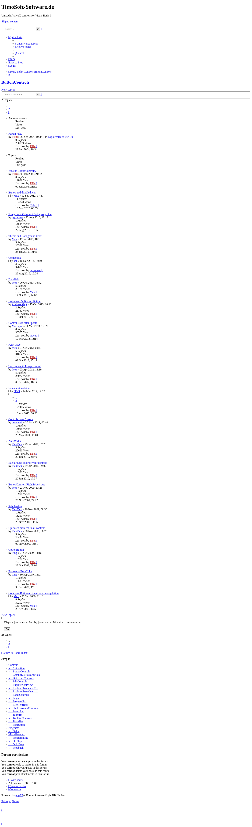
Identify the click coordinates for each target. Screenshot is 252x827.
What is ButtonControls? (22, 170)
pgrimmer (17, 217)
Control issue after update (22, 322)
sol (15, 260)
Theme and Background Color (25, 235)
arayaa (33, 335)
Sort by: (40, 622)
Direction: (67, 622)
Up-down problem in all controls (26, 527)
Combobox (14, 257)
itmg (14, 552)
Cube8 (33, 205)
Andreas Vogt (19, 304)
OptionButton (16, 549)
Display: (16, 622)
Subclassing (15, 506)
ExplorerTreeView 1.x (60, 136)
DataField (13, 279)
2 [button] (9, 109)
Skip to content (9, 21)
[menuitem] (26, 43)
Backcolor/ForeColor (20, 571)
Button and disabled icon (22, 192)
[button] (8, 112)
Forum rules (15, 133)
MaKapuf (17, 326)
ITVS (17, 391)
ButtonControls (15, 82)
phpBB (19, 795)
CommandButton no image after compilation (33, 593)
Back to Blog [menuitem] (15, 62)
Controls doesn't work (20, 419)
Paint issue (14, 344)
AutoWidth (14, 441)
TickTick (17, 444)
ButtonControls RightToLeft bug (26, 484)
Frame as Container (19, 388)
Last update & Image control (24, 366)
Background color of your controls (27, 462)
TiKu (15, 136)
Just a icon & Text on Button (24, 301)
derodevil (17, 422)
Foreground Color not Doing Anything (30, 214)
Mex (16, 195)
